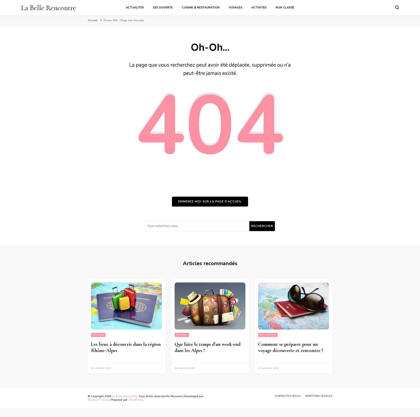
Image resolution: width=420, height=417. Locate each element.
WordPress (135, 400)
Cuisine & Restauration (201, 7)
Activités (258, 7)
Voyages (235, 7)
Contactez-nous (288, 396)
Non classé (285, 7)
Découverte (163, 7)
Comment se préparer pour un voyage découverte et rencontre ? (291, 347)
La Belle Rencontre (48, 7)
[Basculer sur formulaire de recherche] (397, 7)
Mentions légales (318, 396)
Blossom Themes (99, 400)
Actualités (135, 7)
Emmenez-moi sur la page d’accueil (210, 201)
